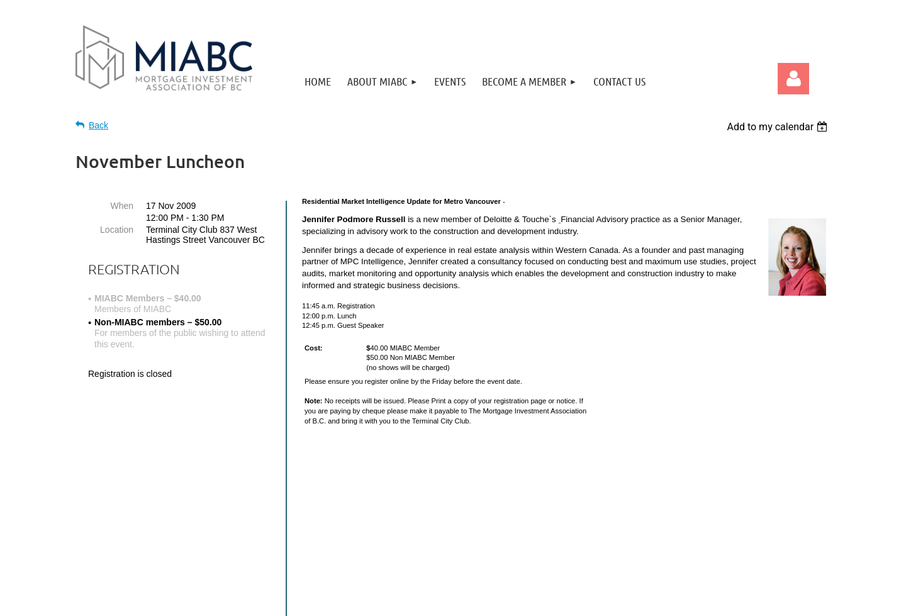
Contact (644, 477)
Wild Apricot (741, 599)
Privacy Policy (687, 477)
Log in (793, 78)
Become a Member (594, 477)
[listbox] (778, 127)
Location (116, 230)
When (121, 206)
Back (98, 125)
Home (546, 477)
